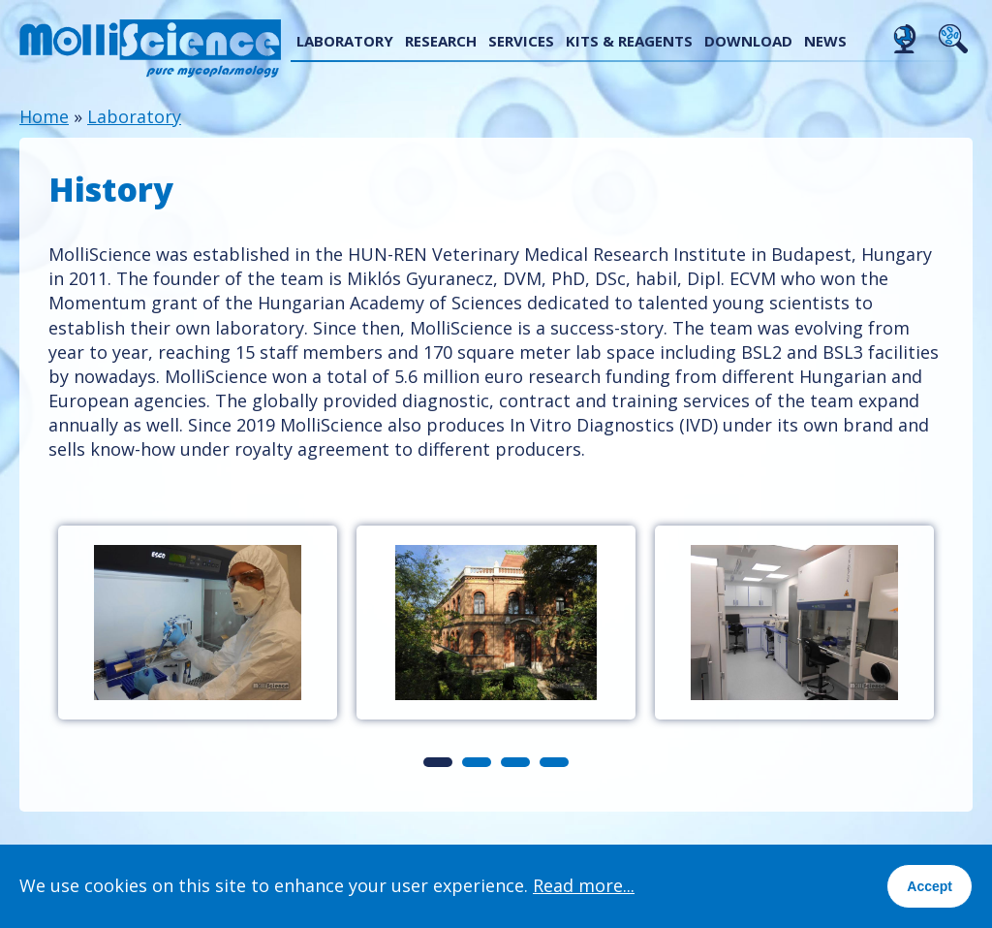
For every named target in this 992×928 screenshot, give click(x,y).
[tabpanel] (197, 622)
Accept (929, 886)
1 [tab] (437, 762)
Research (441, 40)
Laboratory (344, 40)
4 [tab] (554, 762)
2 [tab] (476, 762)
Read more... (584, 885)
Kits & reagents (629, 40)
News (825, 40)
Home (44, 116)
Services (521, 40)
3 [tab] (515, 762)
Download (748, 40)
